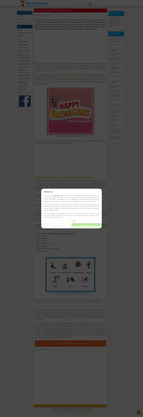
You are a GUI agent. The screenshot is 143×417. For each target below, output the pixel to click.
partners (57, 195)
